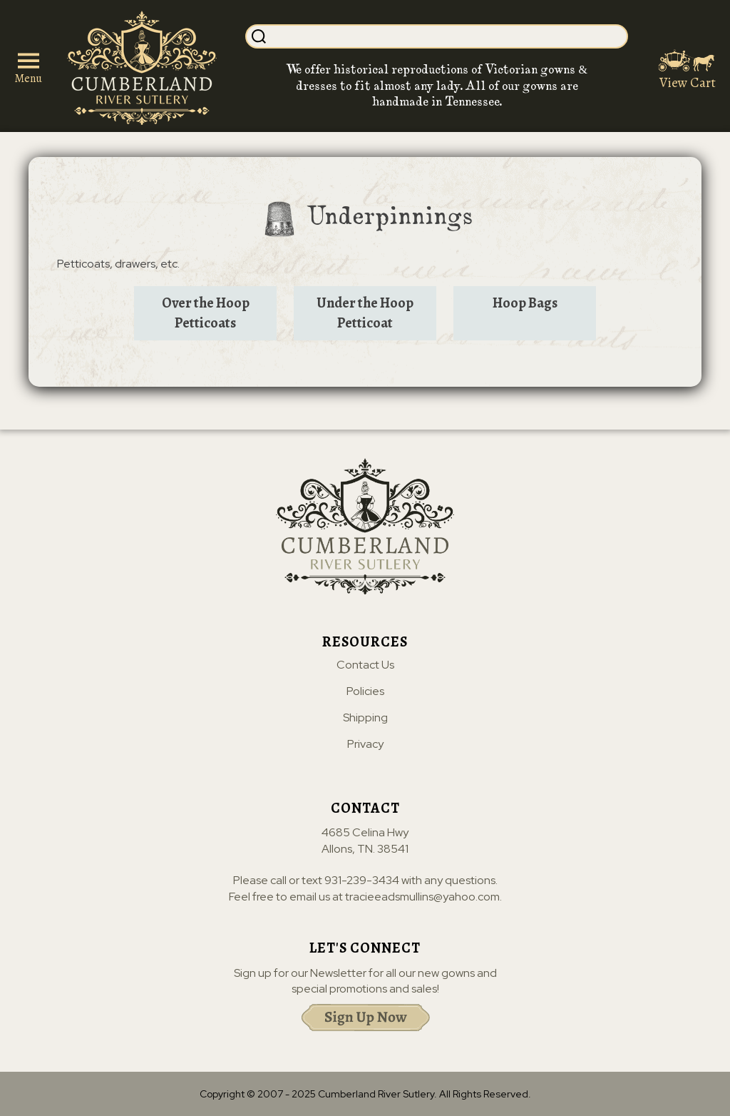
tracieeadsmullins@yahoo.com (422, 896)
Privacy (365, 744)
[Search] (448, 36)
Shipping (365, 718)
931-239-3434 (361, 880)
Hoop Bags (525, 303)
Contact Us (365, 665)
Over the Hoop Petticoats (206, 313)
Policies (365, 691)
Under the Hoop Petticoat (365, 313)
